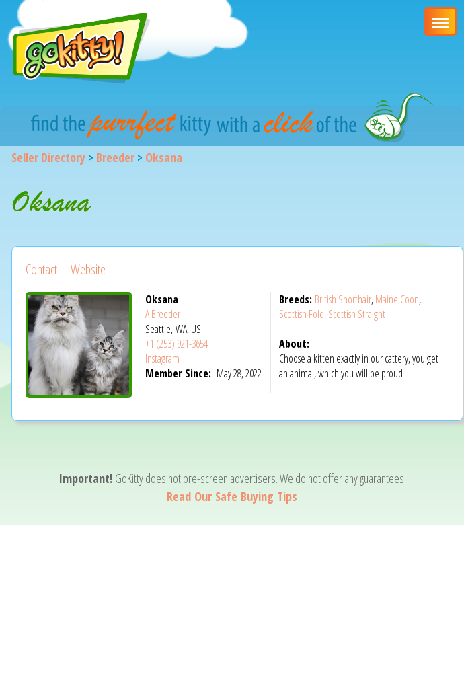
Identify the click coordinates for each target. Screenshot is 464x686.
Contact (41, 269)
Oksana (163, 157)
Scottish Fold (301, 314)
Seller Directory (48, 157)
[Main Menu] (440, 21)
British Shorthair (343, 299)
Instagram (162, 358)
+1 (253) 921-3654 (176, 343)
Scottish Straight (356, 314)
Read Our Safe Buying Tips (232, 496)
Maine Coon (397, 299)
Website (88, 269)
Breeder (115, 157)
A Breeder (162, 314)
